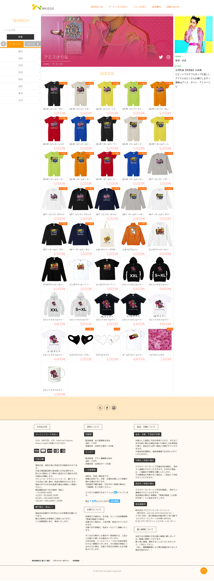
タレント (31, 44)
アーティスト (15, 44)
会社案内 (156, 6)
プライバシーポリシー (70, 561)
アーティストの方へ (118, 6)
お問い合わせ (172, 6)
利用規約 (91, 561)
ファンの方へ (140, 6)
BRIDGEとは (97, 6)
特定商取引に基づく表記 (42, 561)
